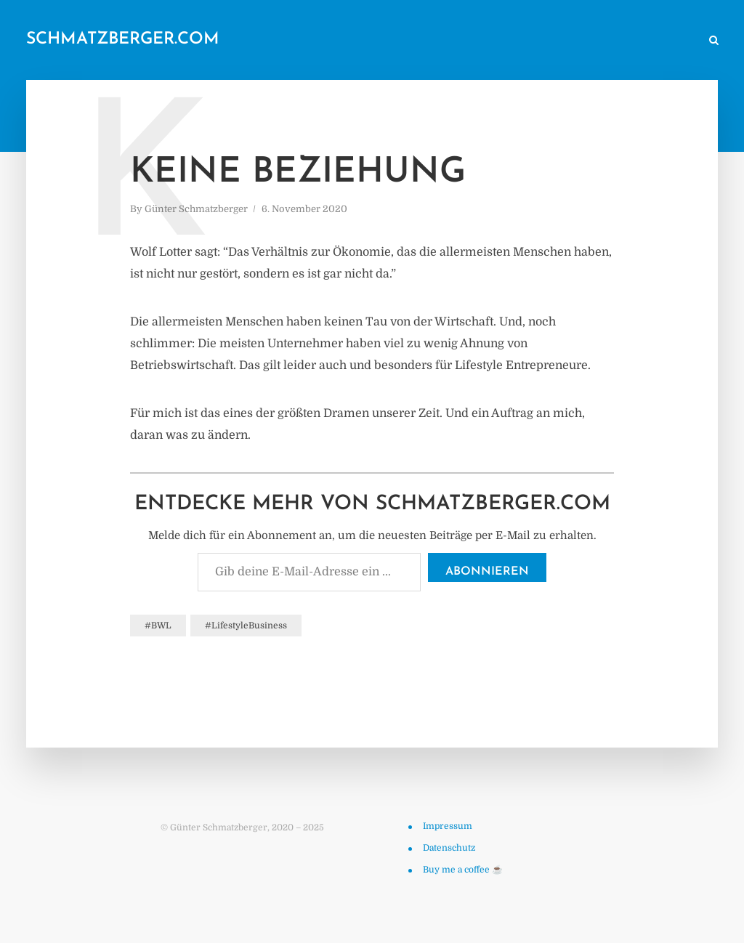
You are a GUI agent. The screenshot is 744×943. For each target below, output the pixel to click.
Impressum (447, 826)
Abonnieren (487, 572)
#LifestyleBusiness (246, 625)
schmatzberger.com (122, 39)
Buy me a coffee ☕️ (463, 870)
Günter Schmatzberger (196, 208)
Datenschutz (449, 848)
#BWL (158, 625)
